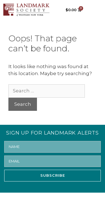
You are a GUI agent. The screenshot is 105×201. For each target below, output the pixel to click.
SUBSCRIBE (52, 175)
